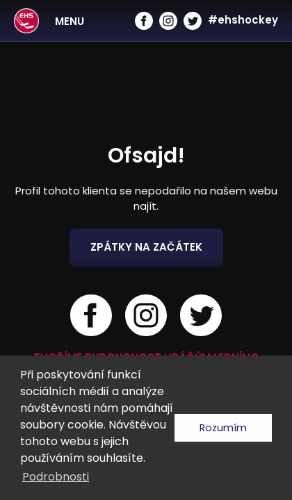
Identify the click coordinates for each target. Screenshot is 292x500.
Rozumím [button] (223, 428)
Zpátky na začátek (146, 247)
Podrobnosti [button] (55, 477)
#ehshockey (243, 19)
